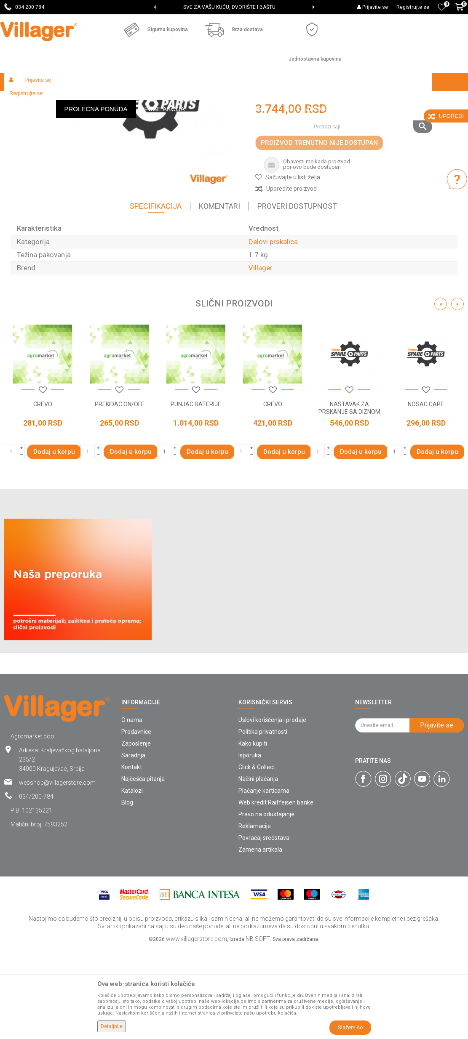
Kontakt (131, 858)
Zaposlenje (136, 834)
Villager (261, 358)
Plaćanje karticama (263, 881)
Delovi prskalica (238, 100)
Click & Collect (256, 858)
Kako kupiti (252, 834)
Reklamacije (254, 917)
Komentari (219, 297)
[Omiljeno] (442, 7)
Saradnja (133, 846)
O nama (131, 810)
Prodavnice (136, 822)
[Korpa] (459, 11)
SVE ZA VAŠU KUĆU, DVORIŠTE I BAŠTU (233, 7)
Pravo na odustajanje (266, 905)
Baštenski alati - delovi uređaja (176, 100)
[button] (370, 99)
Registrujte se (412, 7)
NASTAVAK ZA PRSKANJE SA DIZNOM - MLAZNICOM (349, 503)
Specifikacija (156, 297)
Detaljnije (112, 1026)
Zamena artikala (260, 940)
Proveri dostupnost (297, 297)
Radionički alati (114, 100)
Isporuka (249, 846)
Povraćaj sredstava (263, 928)
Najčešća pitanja (143, 869)
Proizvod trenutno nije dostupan (319, 233)
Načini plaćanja (258, 869)
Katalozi (132, 881)
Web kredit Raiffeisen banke (275, 893)
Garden (81, 100)
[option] (234, 7)
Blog (127, 893)
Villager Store (20, 100)
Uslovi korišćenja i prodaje (272, 810)
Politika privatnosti (262, 822)
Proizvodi (54, 100)
